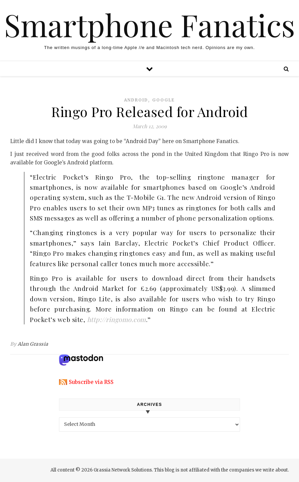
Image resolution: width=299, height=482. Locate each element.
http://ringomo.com (116, 319)
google (163, 99)
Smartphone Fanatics (149, 24)
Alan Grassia (33, 344)
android (136, 99)
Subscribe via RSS (91, 382)
